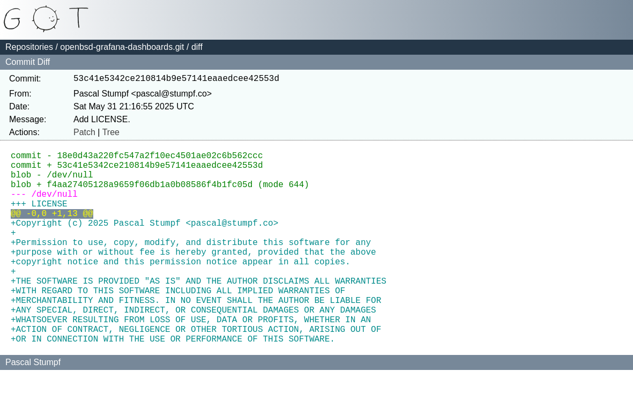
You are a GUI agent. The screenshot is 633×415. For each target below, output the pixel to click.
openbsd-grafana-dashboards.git (122, 46)
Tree (111, 134)
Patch (84, 134)
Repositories (29, 46)
